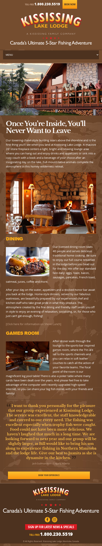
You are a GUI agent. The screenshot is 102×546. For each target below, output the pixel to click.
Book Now (70, 4)
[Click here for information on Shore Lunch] (33, 324)
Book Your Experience (49, 475)
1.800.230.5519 (47, 4)
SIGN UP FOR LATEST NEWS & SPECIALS (51, 527)
